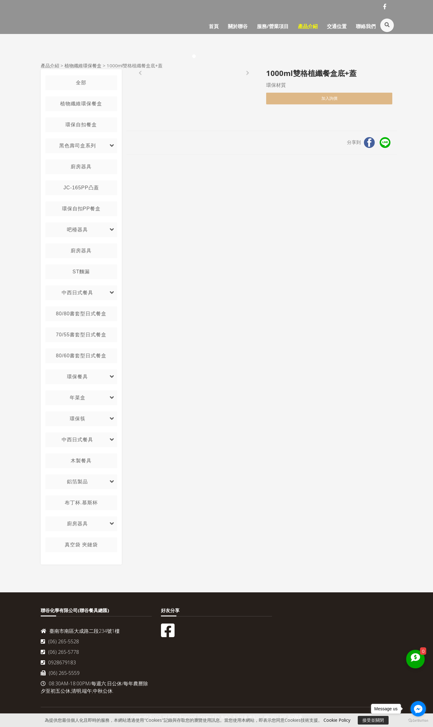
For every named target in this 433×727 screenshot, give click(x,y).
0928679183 (58, 662)
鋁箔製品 (77, 481)
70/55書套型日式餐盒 (81, 334)
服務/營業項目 (273, 26)
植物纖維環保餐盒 (82, 65)
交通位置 (337, 26)
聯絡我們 (366, 26)
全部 (81, 82)
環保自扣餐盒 (81, 124)
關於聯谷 (238, 26)
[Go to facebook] (418, 708)
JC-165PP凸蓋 (81, 187)
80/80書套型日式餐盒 (81, 313)
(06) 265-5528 (60, 641)
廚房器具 (81, 166)
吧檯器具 (77, 229)
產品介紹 (308, 26)
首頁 (214, 26)
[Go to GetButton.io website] (418, 721)
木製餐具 (81, 460)
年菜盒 (77, 397)
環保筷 (77, 418)
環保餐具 (77, 376)
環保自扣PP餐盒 (81, 208)
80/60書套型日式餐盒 (81, 355)
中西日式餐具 (77, 292)
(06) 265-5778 (60, 652)
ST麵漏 (81, 271)
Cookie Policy (337, 720)
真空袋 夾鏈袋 (81, 544)
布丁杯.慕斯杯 (81, 502)
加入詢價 (329, 98)
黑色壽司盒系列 (77, 145)
